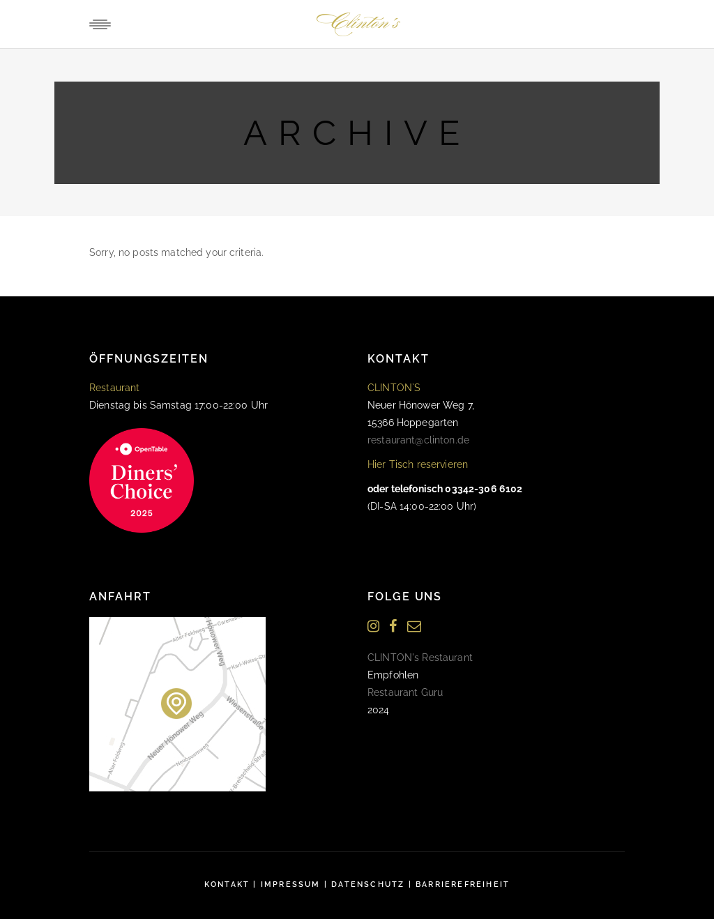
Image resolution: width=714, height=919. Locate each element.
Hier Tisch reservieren (417, 464)
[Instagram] (373, 626)
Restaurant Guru (405, 692)
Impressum (291, 884)
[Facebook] (393, 626)
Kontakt (227, 884)
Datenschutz (367, 884)
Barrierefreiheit (463, 884)
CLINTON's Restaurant (420, 657)
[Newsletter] (414, 626)
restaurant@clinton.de (418, 440)
